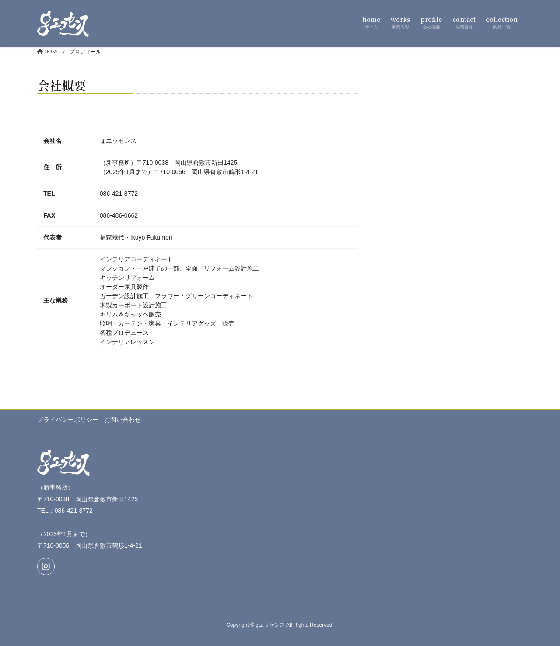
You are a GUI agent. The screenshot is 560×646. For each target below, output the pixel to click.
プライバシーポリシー (67, 420)
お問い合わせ (123, 420)
